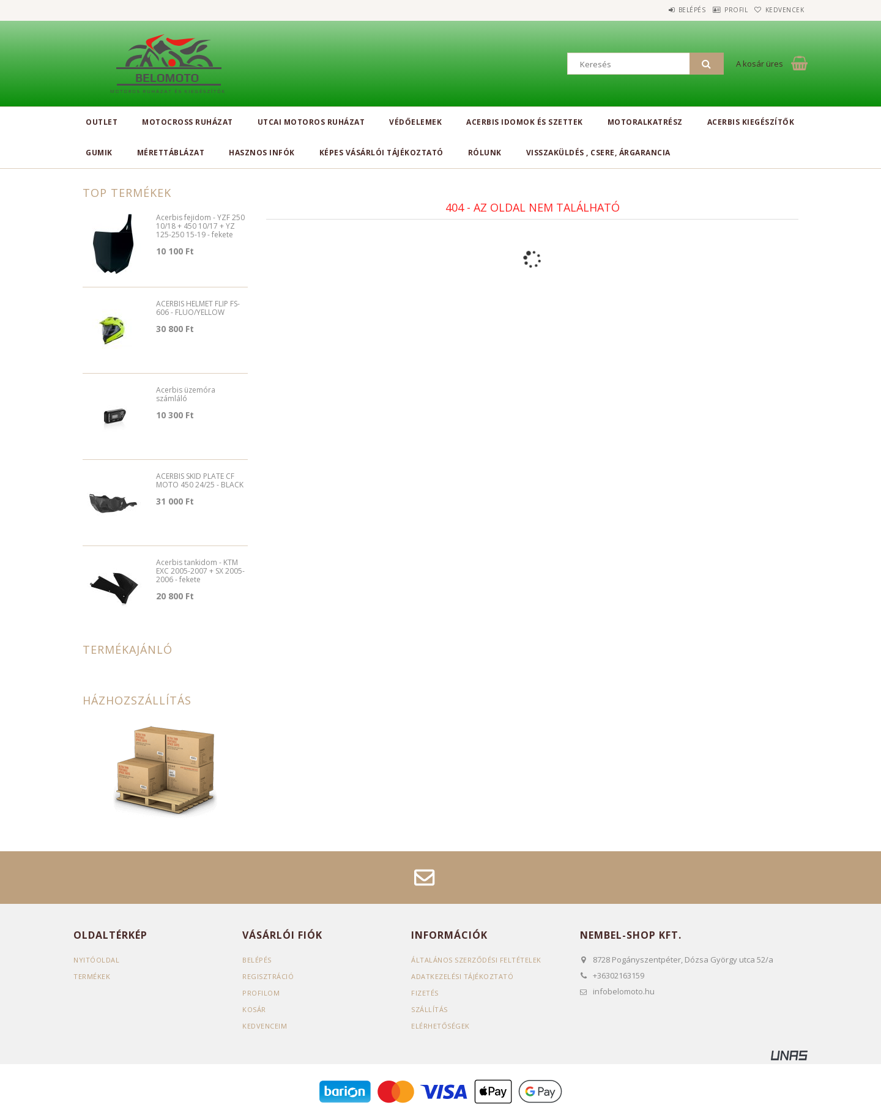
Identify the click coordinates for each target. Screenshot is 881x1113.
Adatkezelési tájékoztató (462, 976)
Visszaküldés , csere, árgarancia (598, 152)
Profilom (261, 992)
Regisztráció (268, 976)
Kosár (254, 1009)
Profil (718, 10)
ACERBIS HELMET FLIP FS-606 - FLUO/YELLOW (198, 308)
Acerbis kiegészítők (751, 122)
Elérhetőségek (440, 1025)
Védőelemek (415, 122)
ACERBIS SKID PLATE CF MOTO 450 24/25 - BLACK (199, 481)
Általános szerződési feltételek (476, 959)
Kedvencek (779, 10)
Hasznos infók (262, 152)
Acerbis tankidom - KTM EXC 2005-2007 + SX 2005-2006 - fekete (200, 571)
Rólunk (485, 152)
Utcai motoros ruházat (311, 122)
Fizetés (425, 992)
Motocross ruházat (187, 122)
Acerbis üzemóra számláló (185, 395)
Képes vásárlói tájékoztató (381, 152)
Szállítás (429, 1009)
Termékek (91, 976)
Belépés (663, 10)
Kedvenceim (264, 1025)
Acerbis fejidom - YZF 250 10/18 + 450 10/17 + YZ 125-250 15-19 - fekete (200, 226)
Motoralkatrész (645, 122)
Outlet (101, 122)
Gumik (99, 152)
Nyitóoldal (96, 959)
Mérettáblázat (171, 152)
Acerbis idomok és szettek (524, 122)
